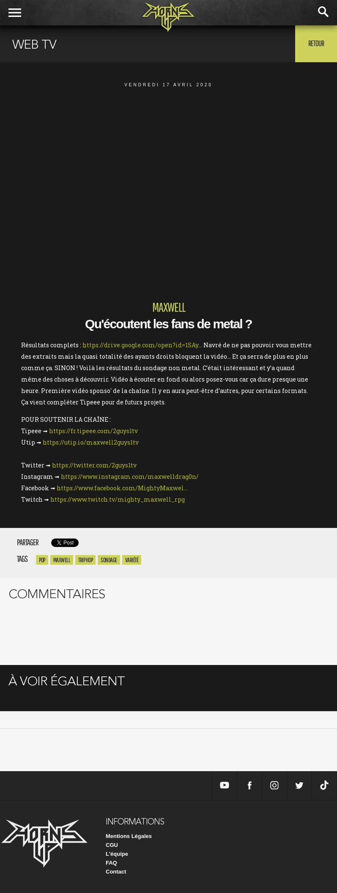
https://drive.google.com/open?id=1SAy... (142, 345)
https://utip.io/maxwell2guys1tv (91, 442)
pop (42, 559)
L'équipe (117, 854)
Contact (116, 871)
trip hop (85, 559)
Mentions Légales (129, 836)
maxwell (62, 559)
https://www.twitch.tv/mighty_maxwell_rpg (117, 499)
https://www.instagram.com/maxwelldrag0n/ (130, 477)
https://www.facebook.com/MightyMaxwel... (122, 488)
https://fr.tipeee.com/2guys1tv (93, 431)
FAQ (111, 863)
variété (132, 559)
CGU (112, 845)
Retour (316, 43)
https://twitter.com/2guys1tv (94, 465)
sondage (109, 559)
